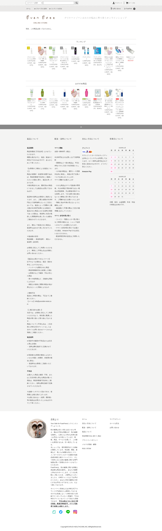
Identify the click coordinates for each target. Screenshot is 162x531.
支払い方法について (89, 423)
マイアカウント (115, 419)
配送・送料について (89, 427)
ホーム (28, 8)
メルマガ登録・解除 (89, 444)
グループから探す (40, 8)
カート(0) (130, 3)
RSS (83, 448)
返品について (87, 432)
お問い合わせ (115, 8)
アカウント (117, 3)
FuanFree (127, 8)
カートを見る (114, 423)
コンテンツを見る (55, 8)
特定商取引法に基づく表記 (91, 436)
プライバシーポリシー (90, 440)
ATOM (89, 448)
